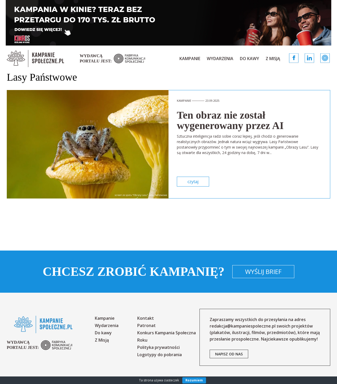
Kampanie (189, 58)
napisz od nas (229, 353)
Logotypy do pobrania (159, 354)
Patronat (146, 325)
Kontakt (145, 318)
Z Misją (273, 58)
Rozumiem (194, 380)
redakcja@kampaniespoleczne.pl (243, 326)
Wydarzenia (220, 58)
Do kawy (249, 58)
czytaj (193, 181)
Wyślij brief (263, 271)
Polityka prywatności (158, 347)
